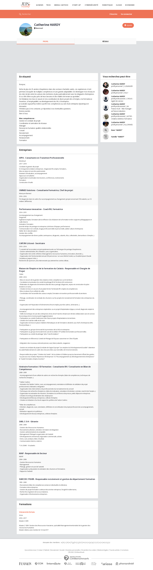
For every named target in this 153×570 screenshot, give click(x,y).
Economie (129, 5)
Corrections (124, 550)
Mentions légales (103, 550)
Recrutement (55, 550)
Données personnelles (73, 550)
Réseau (105, 41)
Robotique (107, 5)
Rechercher (26, 14)
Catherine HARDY (118, 84)
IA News (39, 5)
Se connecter (126, 14)
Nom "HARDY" (116, 130)
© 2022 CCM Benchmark (76, 552)
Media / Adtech (61, 5)
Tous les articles (114, 550)
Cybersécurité (91, 5)
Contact (40, 550)
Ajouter (129, 25)
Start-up (76, 5)
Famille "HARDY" (117, 137)
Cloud (119, 5)
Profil (45, 41)
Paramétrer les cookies (89, 550)
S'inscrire (113, 14)
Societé (62, 550)
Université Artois (27, 512)
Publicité (46, 550)
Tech (48, 5)
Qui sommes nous (30, 550)
